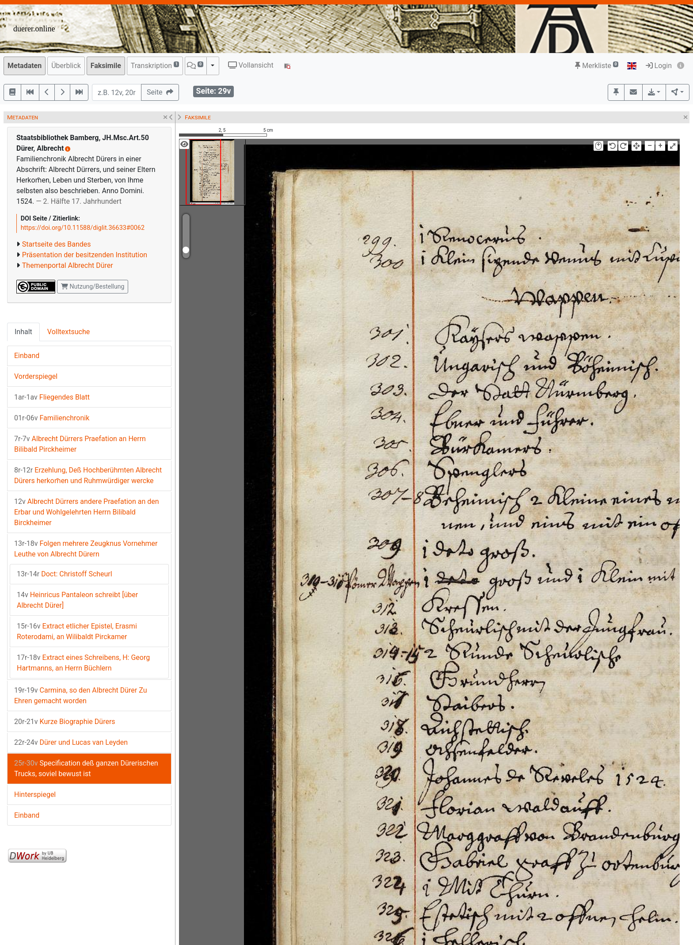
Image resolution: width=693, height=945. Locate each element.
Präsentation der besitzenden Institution (84, 255)
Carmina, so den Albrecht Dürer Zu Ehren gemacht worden (80, 695)
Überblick (66, 65)
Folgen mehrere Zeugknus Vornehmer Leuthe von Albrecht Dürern (85, 548)
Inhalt (23, 332)
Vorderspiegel (35, 376)
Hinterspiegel (35, 794)
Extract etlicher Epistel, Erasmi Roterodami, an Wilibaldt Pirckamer (77, 631)
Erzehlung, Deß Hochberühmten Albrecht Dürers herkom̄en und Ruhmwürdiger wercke (88, 475)
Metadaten (25, 65)
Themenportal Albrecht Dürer (67, 265)
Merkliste (596, 65)
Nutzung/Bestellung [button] (92, 286)
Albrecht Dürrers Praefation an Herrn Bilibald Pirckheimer (80, 443)
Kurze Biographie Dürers (64, 721)
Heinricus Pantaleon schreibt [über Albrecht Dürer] (77, 600)
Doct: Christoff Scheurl (64, 574)
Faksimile (106, 65)
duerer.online (34, 28)
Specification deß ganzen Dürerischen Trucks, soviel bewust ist (86, 768)
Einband (26, 355)
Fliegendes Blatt (52, 397)
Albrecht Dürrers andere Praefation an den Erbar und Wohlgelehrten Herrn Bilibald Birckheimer (86, 512)
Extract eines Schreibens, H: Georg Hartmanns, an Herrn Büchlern (83, 662)
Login (659, 65)
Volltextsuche (68, 332)
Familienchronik (51, 418)
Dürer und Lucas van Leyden (71, 742)
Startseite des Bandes (56, 244)
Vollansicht (251, 65)
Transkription (155, 65)
